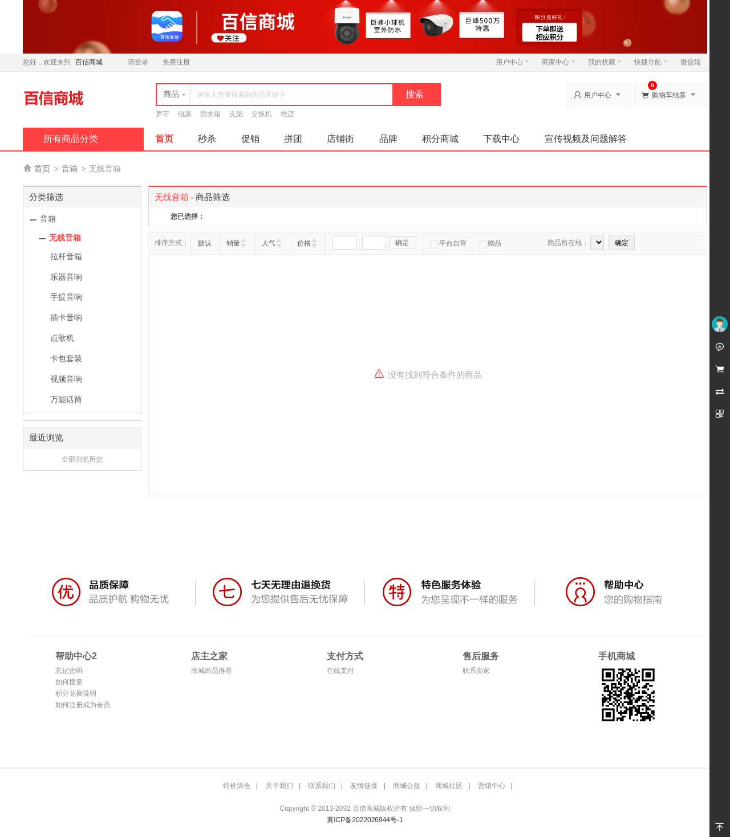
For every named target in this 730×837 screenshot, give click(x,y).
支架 (236, 114)
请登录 (138, 62)
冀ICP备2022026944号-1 (365, 820)
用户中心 (512, 62)
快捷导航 (651, 62)
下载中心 (501, 139)
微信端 (690, 62)
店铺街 (340, 139)
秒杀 (207, 139)
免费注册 (176, 62)
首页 (164, 139)
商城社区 (449, 786)
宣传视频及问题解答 (586, 139)
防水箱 (210, 114)
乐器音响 (66, 276)
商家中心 (558, 62)
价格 (304, 243)
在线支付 (340, 671)
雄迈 (287, 114)
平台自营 (448, 243)
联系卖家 (476, 671)
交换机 (262, 114)
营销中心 (491, 786)
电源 (185, 114)
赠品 (489, 243)
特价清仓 (236, 786)
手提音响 (66, 296)
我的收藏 (605, 62)
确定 (402, 243)
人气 (268, 243)
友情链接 (364, 786)
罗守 (162, 114)
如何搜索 (69, 682)
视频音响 (66, 378)
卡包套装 (66, 358)
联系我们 (321, 786)
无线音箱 (65, 237)
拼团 (293, 139)
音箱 (70, 168)
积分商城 (440, 139)
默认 (205, 243)
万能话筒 (66, 399)
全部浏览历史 (82, 459)
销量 (233, 243)
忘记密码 (69, 671)
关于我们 (279, 786)
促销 (250, 139)
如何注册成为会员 (82, 705)
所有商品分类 (70, 139)
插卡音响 (66, 317)
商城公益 (406, 786)
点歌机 (62, 337)
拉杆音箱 (66, 256)
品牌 (388, 139)
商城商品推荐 (211, 671)
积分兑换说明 (75, 693)
